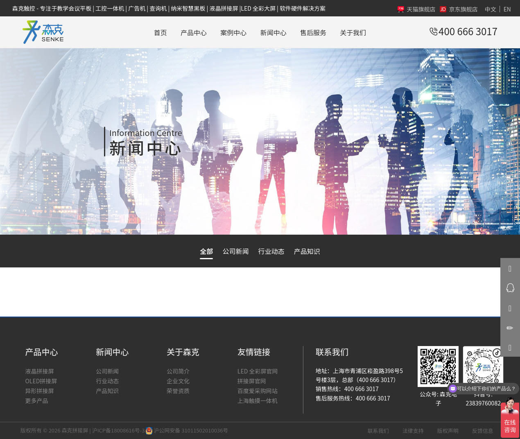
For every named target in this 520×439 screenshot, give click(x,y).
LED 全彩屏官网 (257, 371)
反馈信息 (482, 430)
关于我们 (353, 32)
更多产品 (36, 400)
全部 (206, 251)
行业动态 (271, 251)
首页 (160, 32)
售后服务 (313, 32)
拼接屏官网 (251, 381)
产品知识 (307, 251)
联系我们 (378, 430)
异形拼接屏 (39, 391)
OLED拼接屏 (41, 381)
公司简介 (178, 371)
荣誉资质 (178, 391)
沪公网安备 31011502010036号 (187, 430)
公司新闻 (235, 251)
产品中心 (194, 32)
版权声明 (448, 430)
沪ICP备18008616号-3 (118, 430)
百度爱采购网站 (257, 391)
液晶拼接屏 (39, 371)
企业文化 (178, 381)
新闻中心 (273, 32)
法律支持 (413, 430)
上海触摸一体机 (257, 400)
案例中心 (233, 32)
